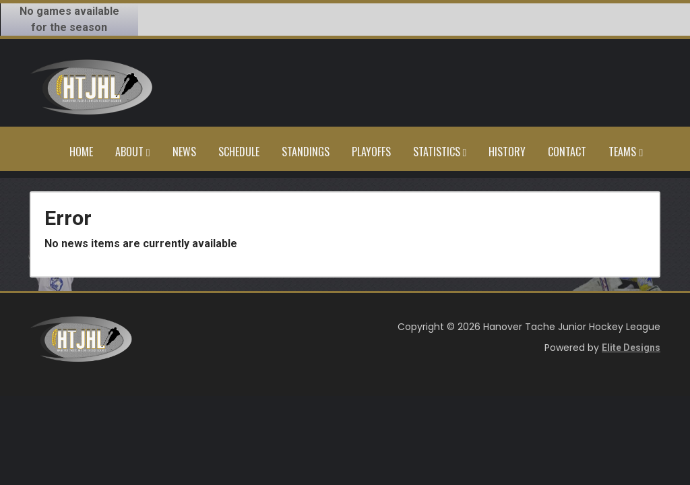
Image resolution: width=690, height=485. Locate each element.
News (184, 151)
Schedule (238, 151)
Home (81, 151)
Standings (306, 151)
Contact (567, 151)
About (132, 151)
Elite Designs (631, 347)
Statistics (440, 151)
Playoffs (371, 151)
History (507, 151)
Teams (625, 151)
